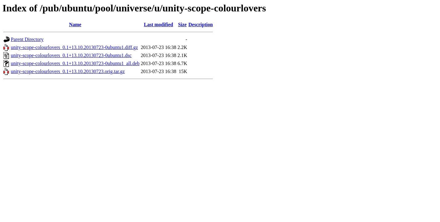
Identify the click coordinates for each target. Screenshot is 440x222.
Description (201, 24)
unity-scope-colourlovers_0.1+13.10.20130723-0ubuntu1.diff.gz (74, 47)
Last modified (158, 24)
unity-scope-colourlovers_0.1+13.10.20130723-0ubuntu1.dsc (71, 55)
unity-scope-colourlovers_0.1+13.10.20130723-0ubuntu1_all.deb (75, 63)
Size (182, 24)
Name (75, 24)
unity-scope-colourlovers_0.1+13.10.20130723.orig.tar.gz (68, 71)
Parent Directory (27, 39)
